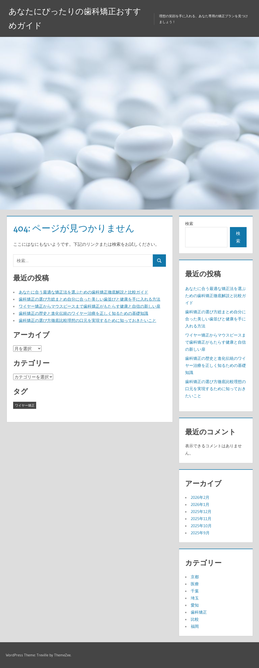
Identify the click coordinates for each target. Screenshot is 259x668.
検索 (189, 223)
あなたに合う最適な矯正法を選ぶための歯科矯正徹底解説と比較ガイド (83, 292)
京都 (195, 576)
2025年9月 (200, 532)
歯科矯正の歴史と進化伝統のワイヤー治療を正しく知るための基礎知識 (83, 313)
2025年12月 (201, 511)
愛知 (195, 605)
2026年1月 (200, 504)
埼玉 (195, 597)
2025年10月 (201, 525)
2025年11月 (201, 518)
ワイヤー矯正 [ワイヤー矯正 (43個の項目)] (25, 405)
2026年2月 (200, 497)
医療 (195, 583)
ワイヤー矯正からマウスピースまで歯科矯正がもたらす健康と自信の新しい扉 (89, 306)
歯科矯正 (199, 612)
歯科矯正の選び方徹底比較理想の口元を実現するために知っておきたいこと (87, 320)
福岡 (195, 626)
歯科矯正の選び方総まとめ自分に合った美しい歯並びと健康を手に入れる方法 (89, 299)
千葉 (195, 590)
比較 (195, 619)
